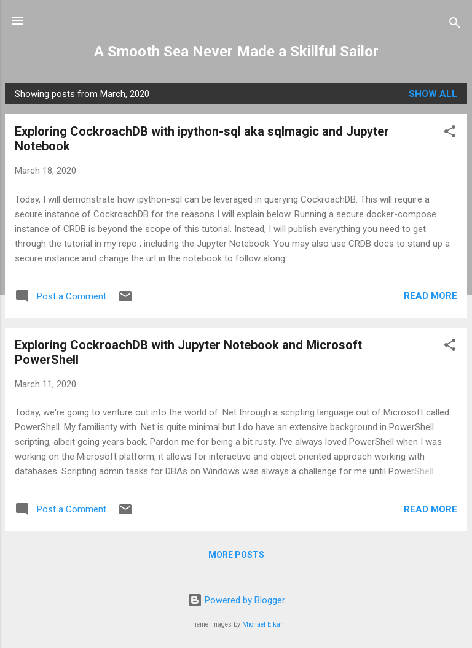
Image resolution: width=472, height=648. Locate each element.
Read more (430, 295)
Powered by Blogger (236, 600)
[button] (449, 133)
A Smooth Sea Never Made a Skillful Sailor (236, 51)
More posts (236, 555)
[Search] (454, 25)
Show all (433, 93)
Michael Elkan (263, 624)
